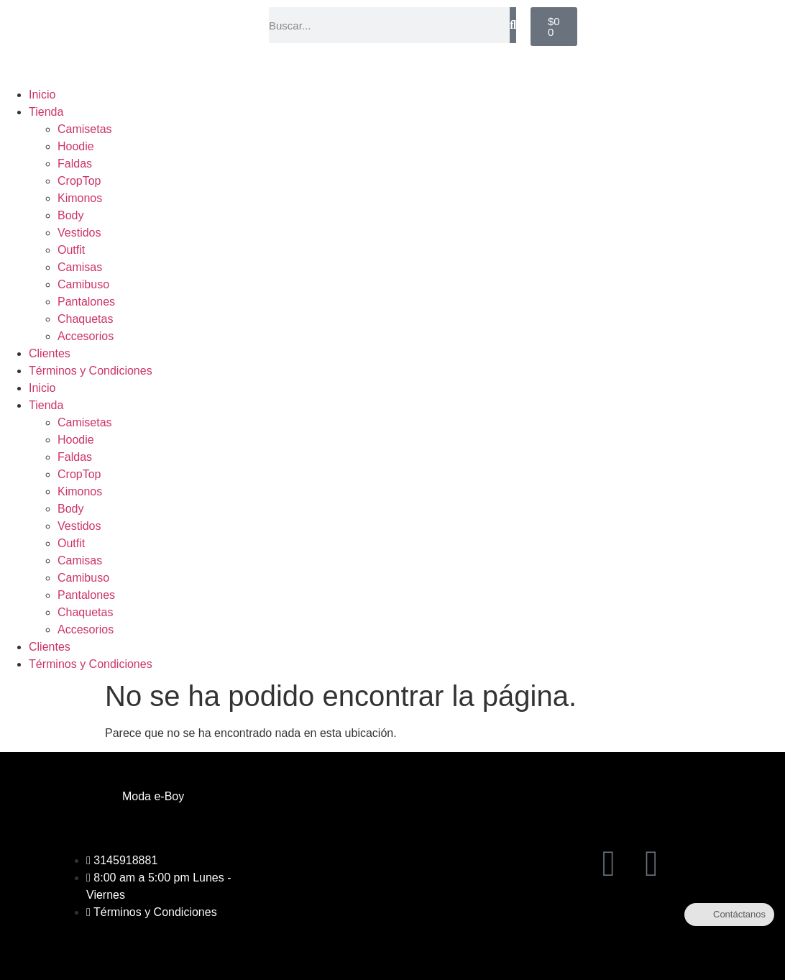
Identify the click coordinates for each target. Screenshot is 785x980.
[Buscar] (513, 25)
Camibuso (83, 284)
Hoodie (76, 146)
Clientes (49, 353)
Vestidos (79, 232)
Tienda (46, 112)
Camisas (80, 267)
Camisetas (85, 129)
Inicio (42, 94)
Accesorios (86, 336)
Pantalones (86, 302)
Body (70, 215)
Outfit (71, 250)
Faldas (75, 163)
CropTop (79, 181)
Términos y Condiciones (90, 371)
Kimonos (80, 198)
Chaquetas (85, 319)
